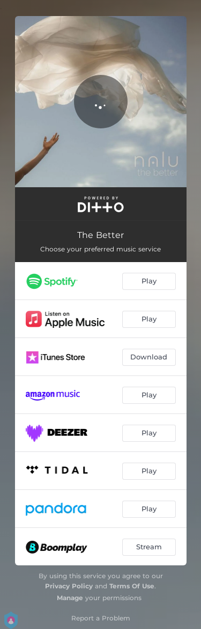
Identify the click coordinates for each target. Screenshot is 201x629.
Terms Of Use (131, 586)
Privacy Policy (69, 586)
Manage (70, 598)
